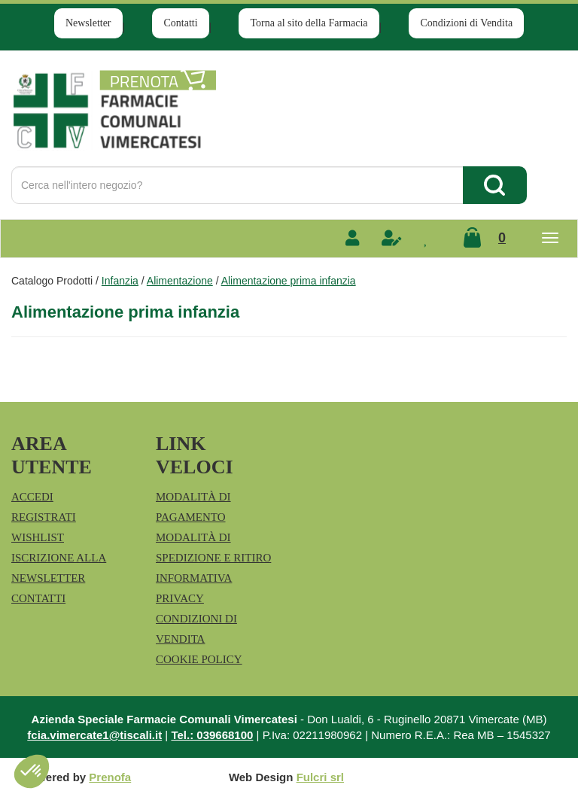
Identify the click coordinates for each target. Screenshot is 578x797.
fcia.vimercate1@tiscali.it (94, 735)
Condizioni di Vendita (466, 23)
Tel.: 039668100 (212, 735)
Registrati (43, 517)
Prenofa (110, 777)
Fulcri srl (320, 777)
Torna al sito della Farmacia (308, 23)
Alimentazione (180, 281)
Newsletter (88, 23)
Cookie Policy (199, 659)
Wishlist (37, 537)
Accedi (32, 497)
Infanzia (120, 281)
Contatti (180, 23)
